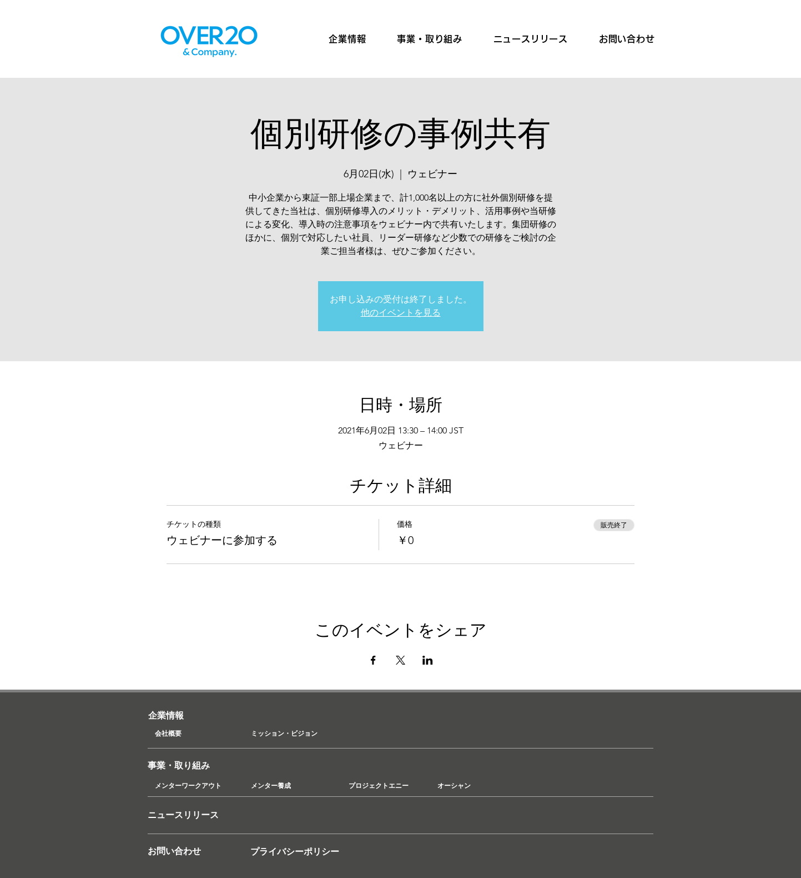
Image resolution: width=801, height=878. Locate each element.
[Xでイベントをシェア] (400, 660)
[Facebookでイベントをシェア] (373, 660)
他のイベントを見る (401, 312)
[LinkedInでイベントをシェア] (427, 660)
